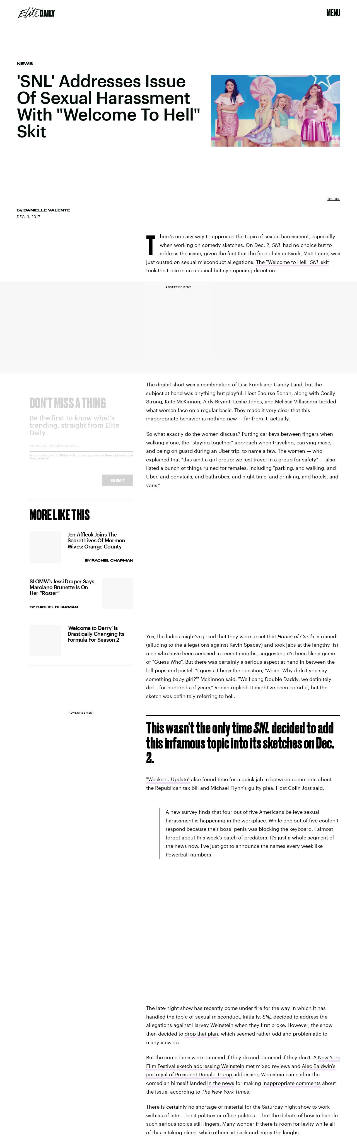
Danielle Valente (46, 210)
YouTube (333, 199)
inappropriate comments (291, 1083)
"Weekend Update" (168, 779)
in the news (220, 1083)
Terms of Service (116, 459)
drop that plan (201, 1034)
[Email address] (81, 451)
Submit (117, 485)
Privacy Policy (39, 462)
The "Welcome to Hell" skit (292, 262)
